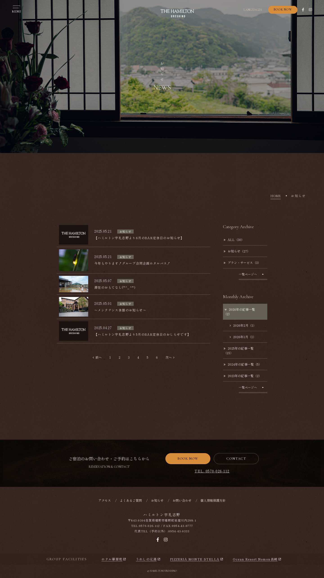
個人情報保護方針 (213, 500)
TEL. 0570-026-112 (212, 470)
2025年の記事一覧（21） (239, 350)
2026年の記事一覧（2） (239, 311)
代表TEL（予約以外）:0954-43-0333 (161, 531)
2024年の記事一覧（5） (243, 364)
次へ (169, 357)
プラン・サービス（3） (242, 262)
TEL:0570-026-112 (145, 526)
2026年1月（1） (243, 337)
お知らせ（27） (237, 251)
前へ (97, 357)
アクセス (104, 500)
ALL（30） (234, 239)
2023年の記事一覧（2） (243, 375)
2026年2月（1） (243, 325)
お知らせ (157, 500)
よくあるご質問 (131, 500)
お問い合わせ (182, 500)
